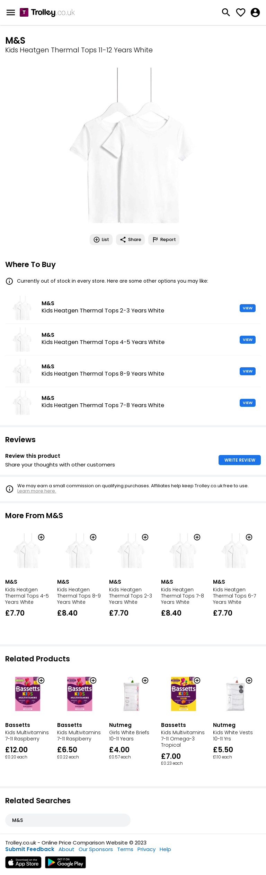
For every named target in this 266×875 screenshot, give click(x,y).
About (66, 849)
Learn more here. (36, 491)
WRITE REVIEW (239, 460)
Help (165, 849)
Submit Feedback (29, 849)
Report (164, 239)
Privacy (147, 849)
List (101, 239)
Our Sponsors (96, 849)
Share (130, 239)
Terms (125, 849)
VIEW (247, 308)
